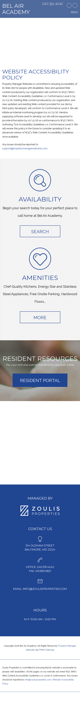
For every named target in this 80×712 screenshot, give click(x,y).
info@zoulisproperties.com (45, 589)
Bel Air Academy (16, 9)
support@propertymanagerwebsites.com (24, 148)
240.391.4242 (52, 3)
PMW (41, 650)
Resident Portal (40, 380)
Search (40, 231)
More (40, 317)
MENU (74, 12)
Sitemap (50, 650)
